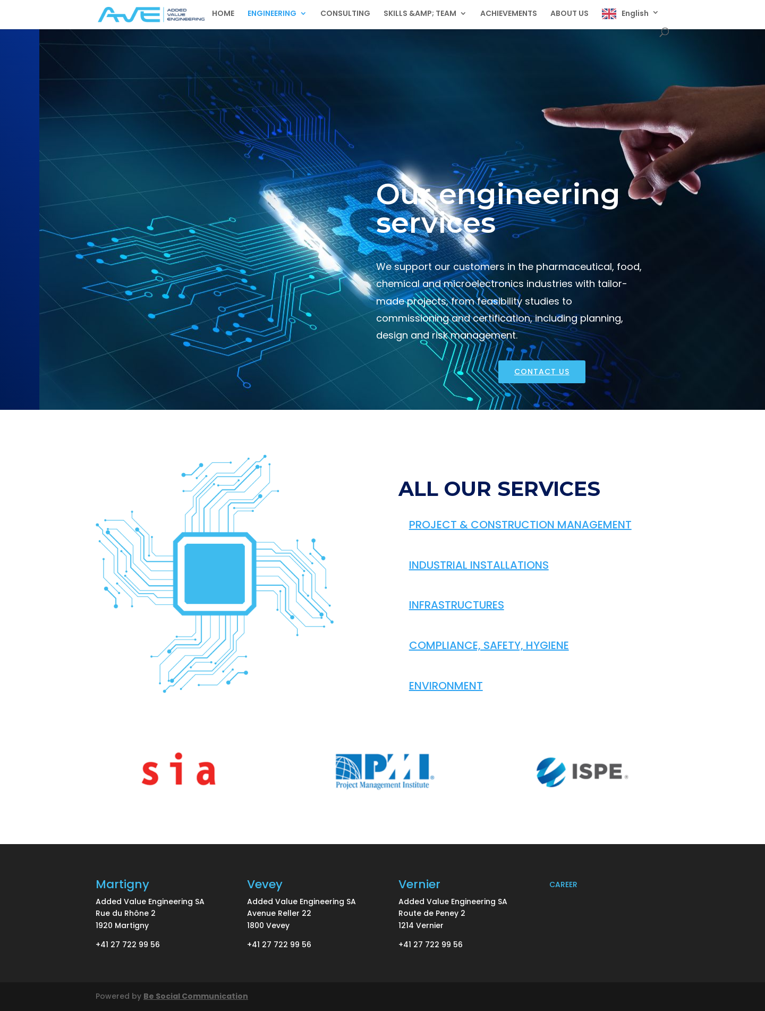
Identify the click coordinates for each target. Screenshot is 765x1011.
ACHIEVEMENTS (508, 14)
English (635, 14)
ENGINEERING (272, 14)
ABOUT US (569, 14)
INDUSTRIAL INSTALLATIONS (479, 565)
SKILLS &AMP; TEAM (420, 14)
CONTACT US (542, 371)
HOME (223, 14)
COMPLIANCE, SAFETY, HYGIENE (489, 645)
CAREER (563, 884)
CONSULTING (345, 14)
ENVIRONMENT (446, 685)
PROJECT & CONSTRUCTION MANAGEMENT (520, 524)
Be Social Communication (195, 996)
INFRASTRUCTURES (456, 604)
